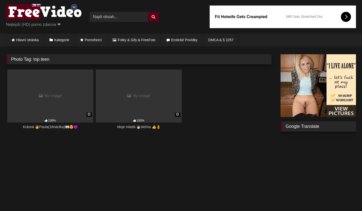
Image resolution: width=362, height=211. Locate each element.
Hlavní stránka (27, 40)
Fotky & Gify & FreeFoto (137, 40)
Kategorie (61, 40)
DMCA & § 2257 (221, 40)
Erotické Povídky (184, 40)
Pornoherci (93, 40)
